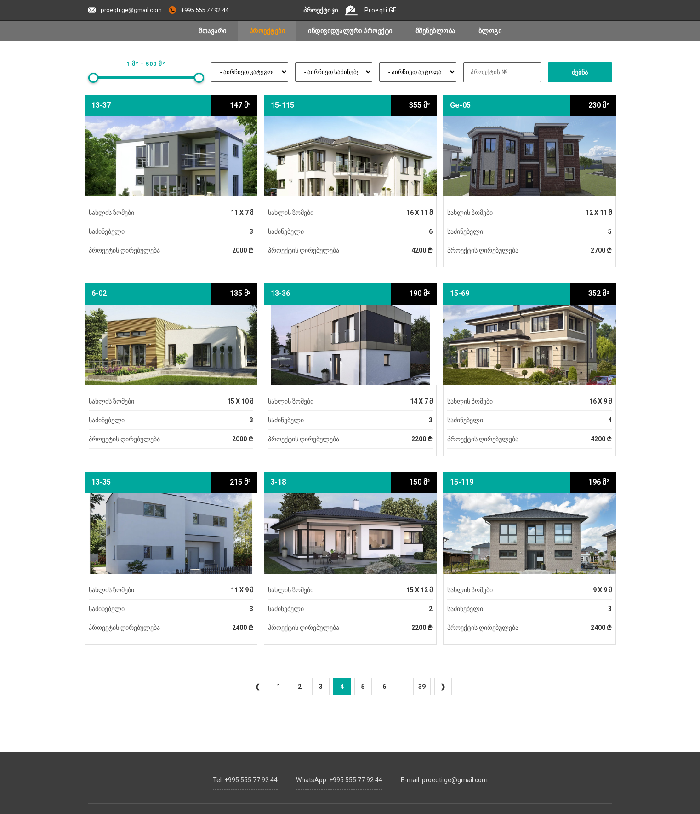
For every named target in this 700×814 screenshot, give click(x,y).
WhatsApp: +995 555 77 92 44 (339, 777)
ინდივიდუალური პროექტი (350, 31)
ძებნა (580, 72)
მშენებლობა (435, 31)
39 (422, 686)
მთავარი (213, 31)
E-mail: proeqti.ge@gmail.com (444, 777)
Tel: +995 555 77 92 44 (245, 777)
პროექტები (267, 31)
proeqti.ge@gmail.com (125, 9)
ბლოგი (490, 31)
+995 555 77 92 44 (198, 9)
